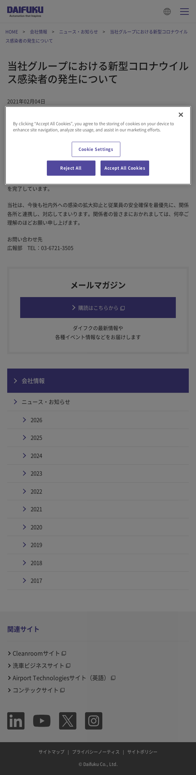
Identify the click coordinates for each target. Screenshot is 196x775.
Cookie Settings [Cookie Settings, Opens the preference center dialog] (96, 149)
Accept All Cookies (124, 168)
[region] (98, 145)
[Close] (181, 115)
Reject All (71, 168)
